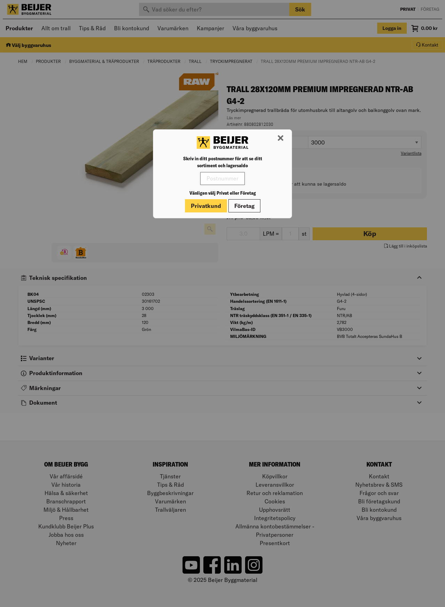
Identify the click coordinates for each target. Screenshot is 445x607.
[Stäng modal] (280, 138)
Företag (244, 205)
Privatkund (206, 205)
